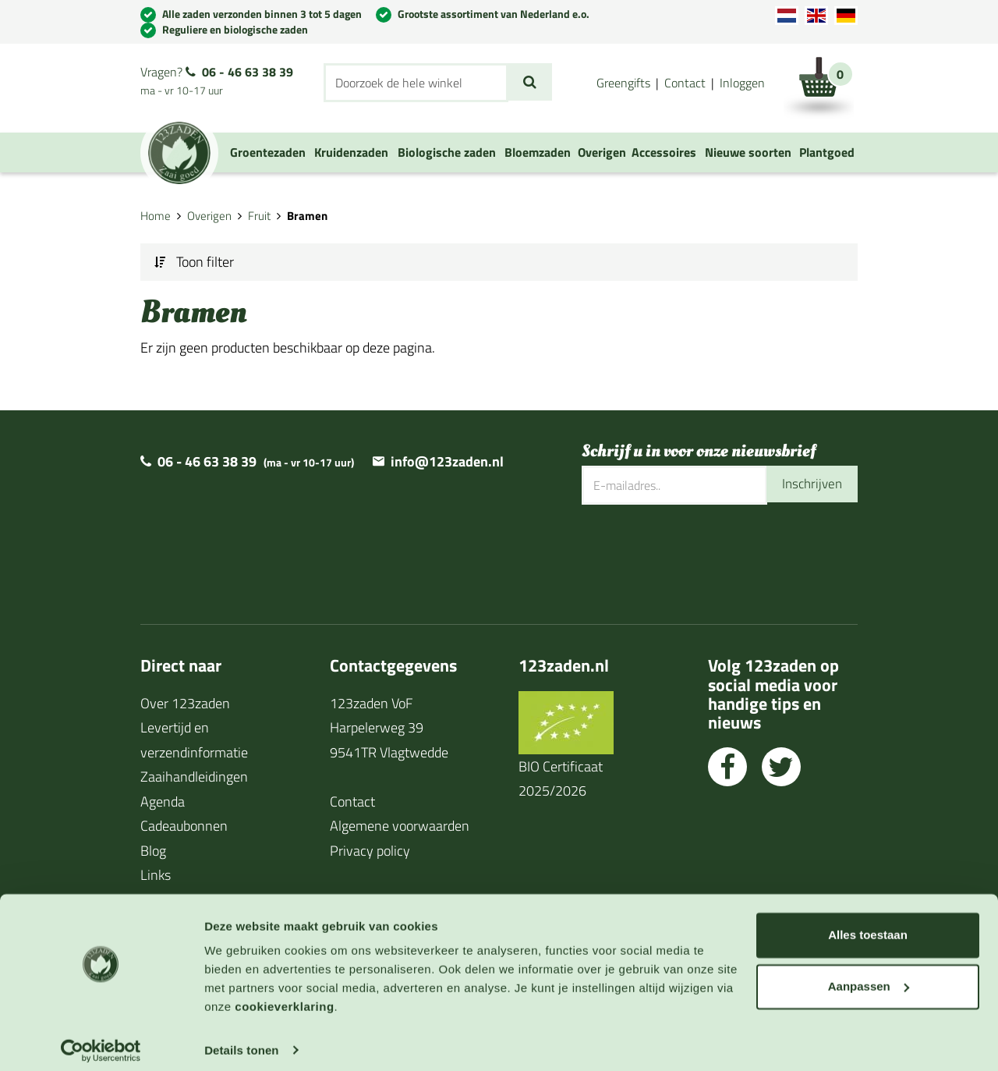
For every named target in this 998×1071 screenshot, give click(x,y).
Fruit (259, 216)
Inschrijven (810, 484)
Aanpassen (868, 976)
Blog (153, 850)
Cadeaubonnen (184, 825)
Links (155, 874)
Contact (685, 82)
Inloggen (742, 82)
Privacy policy (370, 850)
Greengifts (623, 82)
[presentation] (700, 554)
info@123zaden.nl (447, 461)
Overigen (209, 216)
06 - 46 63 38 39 (247, 71)
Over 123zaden (185, 703)
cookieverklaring (284, 997)
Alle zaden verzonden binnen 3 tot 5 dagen (262, 13)
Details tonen (241, 1040)
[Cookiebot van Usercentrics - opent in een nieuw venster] (101, 1040)
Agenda (162, 801)
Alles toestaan (868, 925)
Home (155, 216)
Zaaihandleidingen (194, 776)
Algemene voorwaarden (399, 825)
